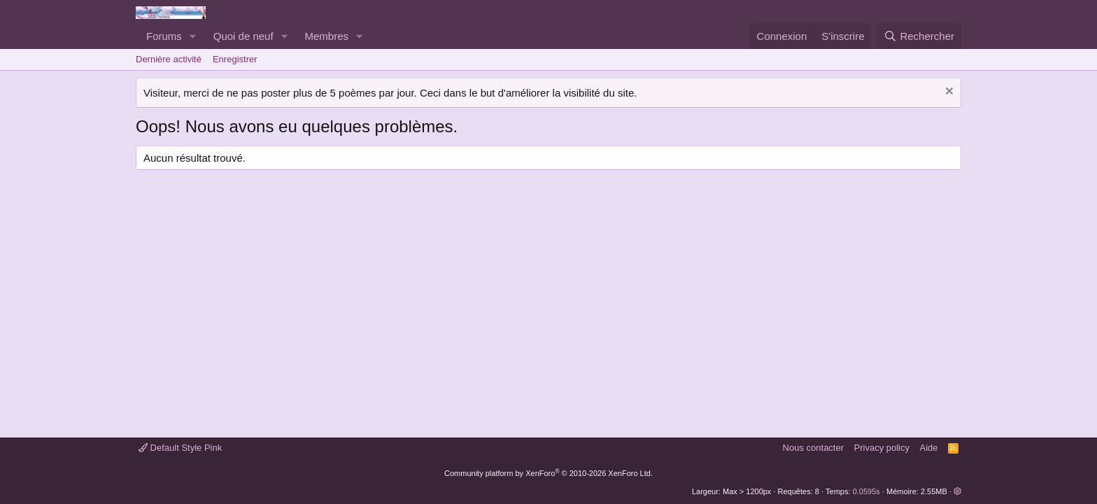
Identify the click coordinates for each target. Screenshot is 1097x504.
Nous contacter (813, 447)
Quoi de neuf (243, 36)
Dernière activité (168, 59)
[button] (193, 36)
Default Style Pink (180, 447)
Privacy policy (882, 447)
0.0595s (866, 491)
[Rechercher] (919, 36)
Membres (327, 36)
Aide (929, 447)
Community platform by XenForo (548, 473)
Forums (164, 36)
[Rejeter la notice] (948, 92)
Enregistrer (235, 59)
